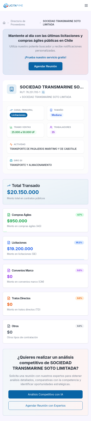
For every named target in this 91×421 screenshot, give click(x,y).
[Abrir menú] (86, 5)
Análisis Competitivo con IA (45, 394)
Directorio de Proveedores (18, 23)
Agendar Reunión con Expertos (45, 405)
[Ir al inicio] (4, 22)
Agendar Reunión (45, 66)
